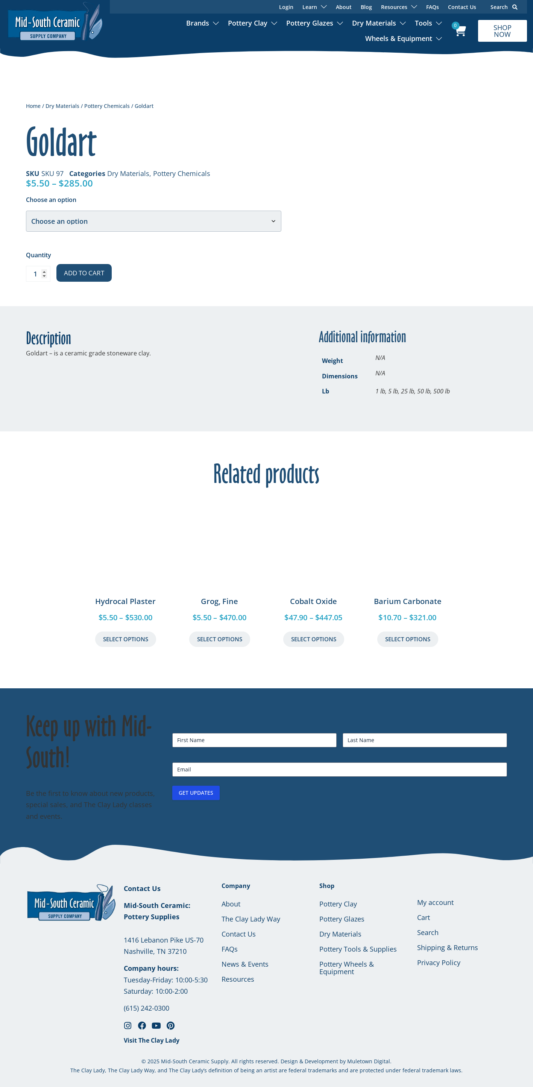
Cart (423, 917)
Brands (197, 22)
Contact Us (462, 7)
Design (289, 1061)
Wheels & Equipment (398, 38)
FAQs (432, 7)
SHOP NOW (503, 31)
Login (286, 7)
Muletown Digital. (369, 1061)
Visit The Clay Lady (151, 1040)
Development (321, 1061)
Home (33, 105)
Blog (366, 7)
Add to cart (84, 273)
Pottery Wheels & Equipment (346, 967)
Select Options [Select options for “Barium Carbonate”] (407, 639)
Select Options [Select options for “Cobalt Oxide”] (313, 639)
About (344, 7)
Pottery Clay (247, 22)
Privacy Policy (438, 962)
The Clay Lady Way (251, 918)
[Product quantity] (38, 274)
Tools (423, 22)
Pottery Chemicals (107, 105)
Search (504, 7)
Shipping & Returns (447, 947)
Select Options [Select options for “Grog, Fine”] (219, 639)
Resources (238, 979)
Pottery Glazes (309, 22)
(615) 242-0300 (146, 1008)
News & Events (245, 964)
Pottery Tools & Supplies (358, 948)
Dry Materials (374, 22)
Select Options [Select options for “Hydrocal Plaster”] (125, 639)
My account (435, 902)
